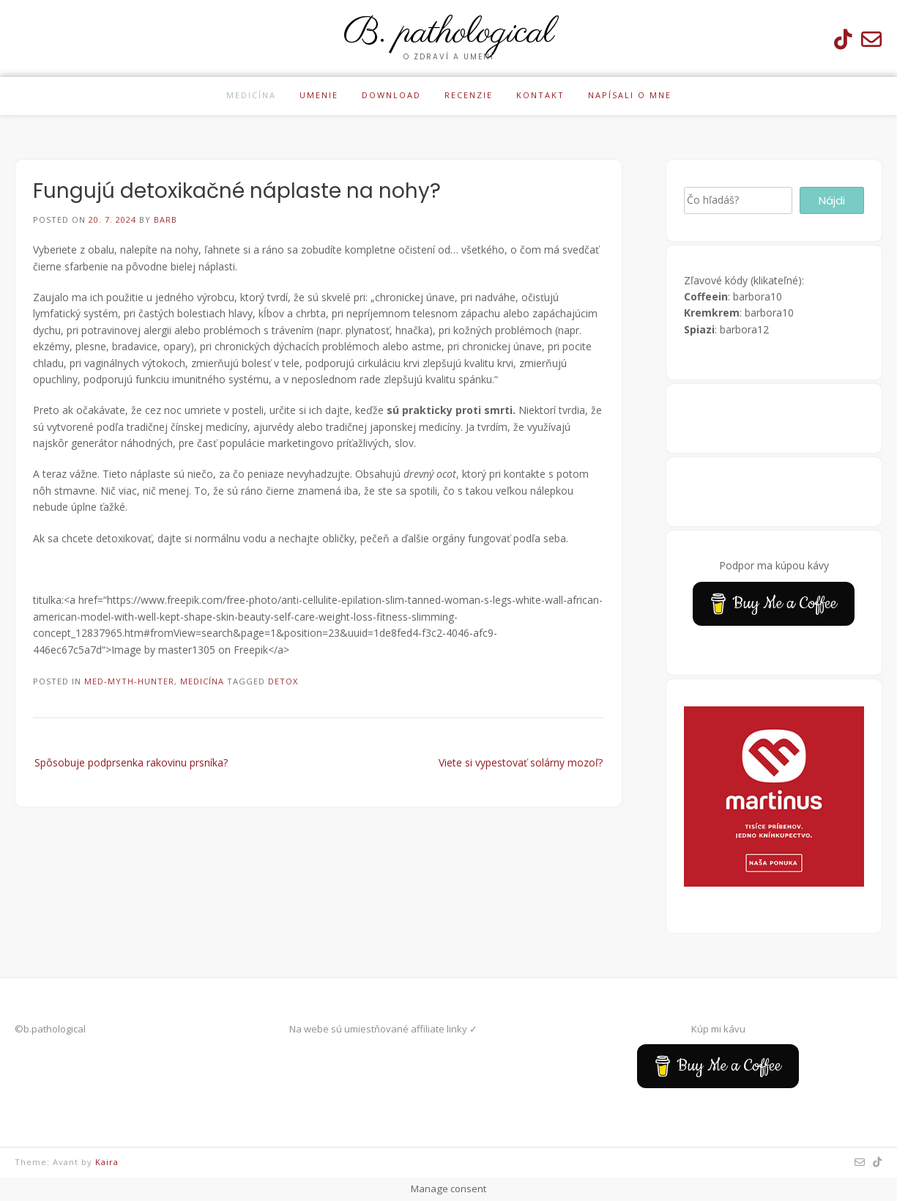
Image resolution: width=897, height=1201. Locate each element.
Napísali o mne (629, 94)
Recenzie (468, 94)
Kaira (107, 1161)
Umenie (318, 94)
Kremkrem (712, 312)
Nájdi (832, 200)
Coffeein (706, 296)
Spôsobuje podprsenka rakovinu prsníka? (131, 762)
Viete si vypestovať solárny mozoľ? (521, 762)
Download (391, 94)
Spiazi (699, 329)
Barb (165, 219)
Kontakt (540, 94)
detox (283, 681)
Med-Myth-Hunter (129, 681)
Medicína (251, 94)
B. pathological (448, 33)
